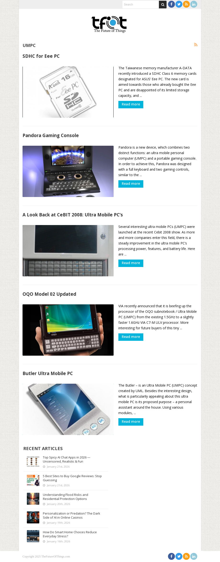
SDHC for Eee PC (41, 56)
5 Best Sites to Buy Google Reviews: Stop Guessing (72, 478)
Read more (131, 104)
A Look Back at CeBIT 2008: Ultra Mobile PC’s (73, 215)
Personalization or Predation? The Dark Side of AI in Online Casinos (71, 515)
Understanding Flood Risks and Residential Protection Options (65, 496)
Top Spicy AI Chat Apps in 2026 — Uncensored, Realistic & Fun (66, 459)
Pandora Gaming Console (51, 135)
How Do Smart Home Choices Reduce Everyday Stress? (70, 534)
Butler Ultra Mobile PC (48, 373)
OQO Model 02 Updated (49, 294)
